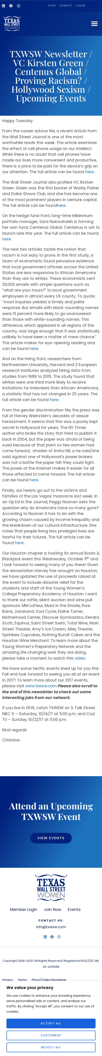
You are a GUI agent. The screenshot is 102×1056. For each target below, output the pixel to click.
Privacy (7, 980)
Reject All (51, 1047)
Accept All (51, 1023)
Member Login (23, 909)
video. (80, 658)
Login (80, 5)
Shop (52, 5)
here (34, 348)
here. (89, 172)
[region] (51, 1018)
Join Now (52, 909)
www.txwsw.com (41, 686)
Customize (51, 1035)
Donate (66, 5)
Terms (22, 980)
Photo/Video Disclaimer (49, 980)
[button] (94, 23)
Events (74, 909)
